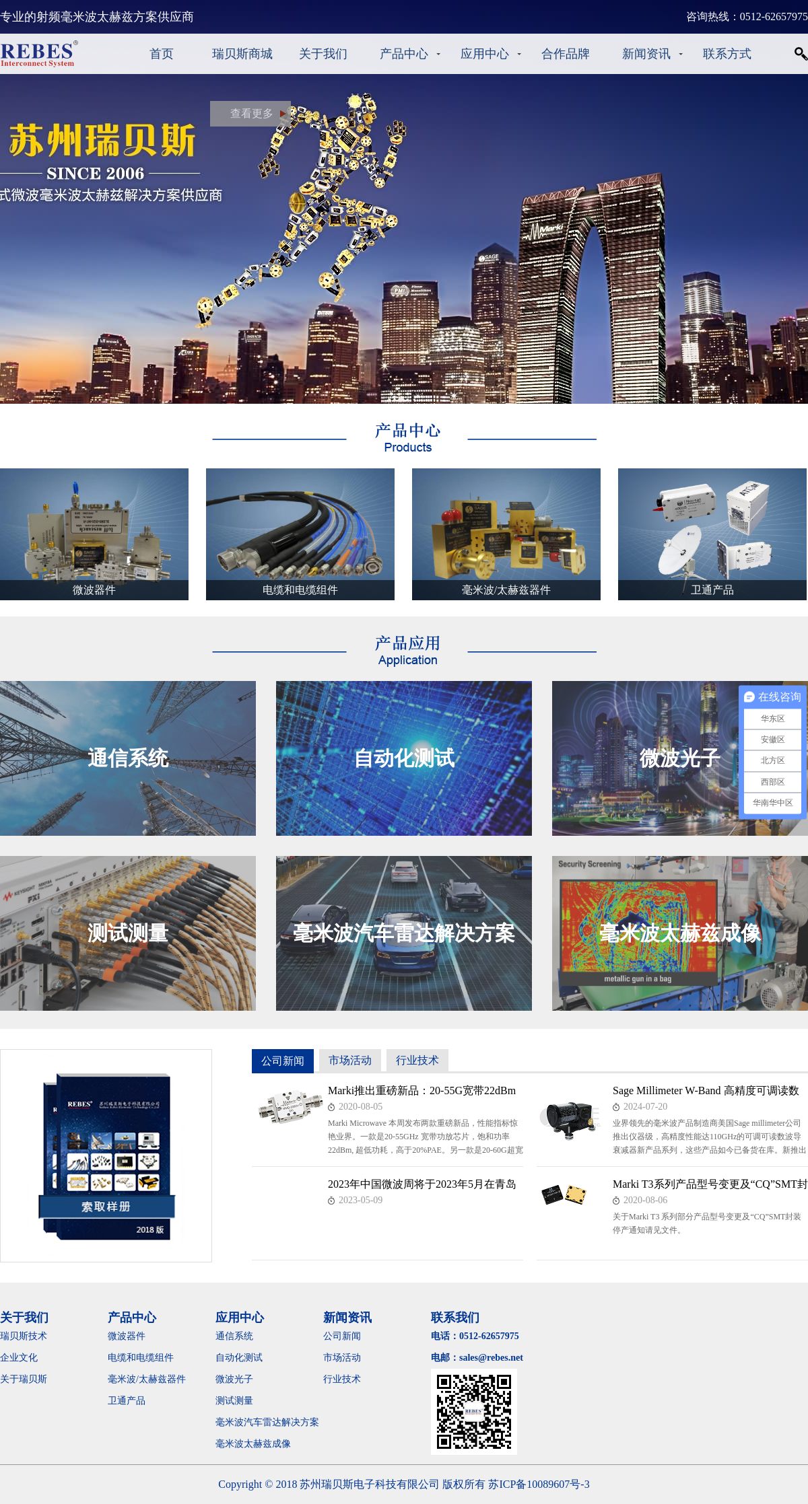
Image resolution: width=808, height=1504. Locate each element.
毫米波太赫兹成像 (262, 1444)
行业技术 (417, 1060)
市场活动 (350, 1060)
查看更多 (251, 113)
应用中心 (485, 54)
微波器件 (126, 1336)
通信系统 (234, 1336)
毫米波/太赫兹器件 (147, 1379)
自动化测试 (239, 1358)
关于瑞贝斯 (23, 1379)
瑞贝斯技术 (23, 1336)
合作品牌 (565, 54)
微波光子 (234, 1379)
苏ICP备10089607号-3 (538, 1484)
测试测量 (234, 1401)
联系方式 (727, 54)
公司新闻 (282, 1061)
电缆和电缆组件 (141, 1358)
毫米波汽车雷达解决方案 (267, 1422)
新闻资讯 (646, 54)
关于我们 (323, 54)
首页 (161, 54)
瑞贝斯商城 (242, 54)
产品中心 (404, 54)
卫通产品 (126, 1401)
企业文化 (19, 1358)
